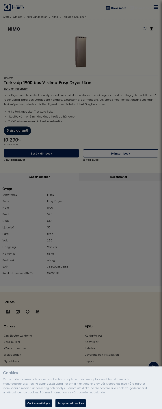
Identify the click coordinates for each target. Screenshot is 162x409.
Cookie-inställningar (38, 404)
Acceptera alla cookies (70, 404)
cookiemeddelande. (92, 394)
